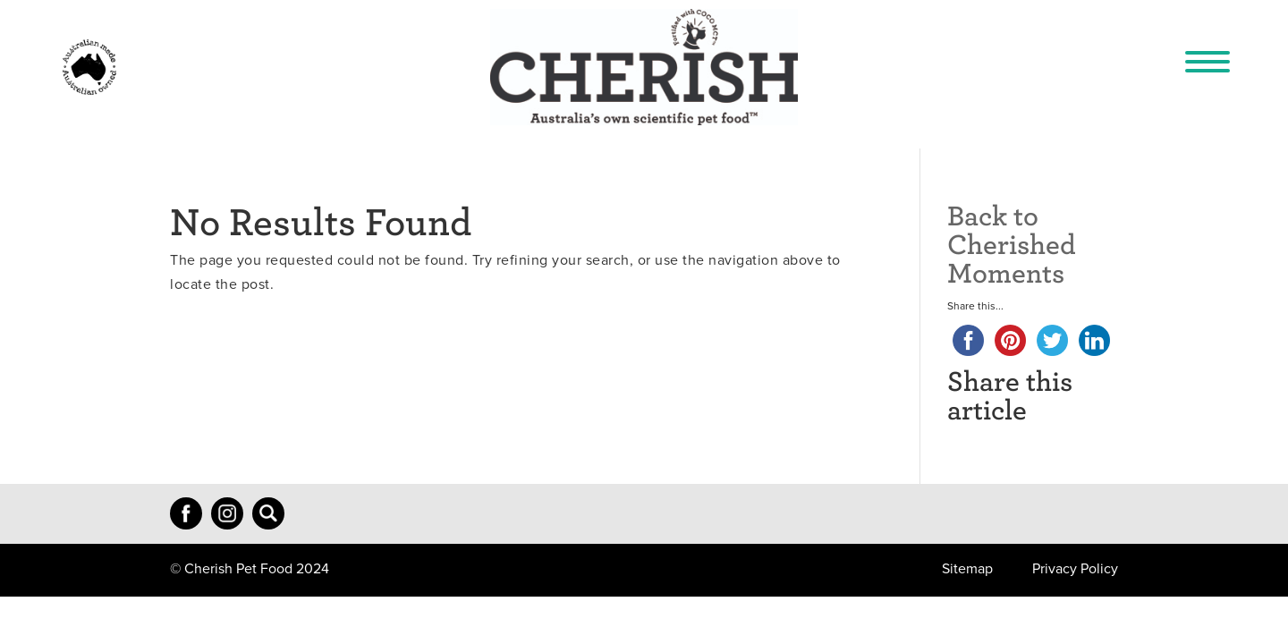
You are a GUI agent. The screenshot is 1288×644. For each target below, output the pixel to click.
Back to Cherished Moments (1011, 243)
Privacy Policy (1075, 569)
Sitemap (967, 569)
